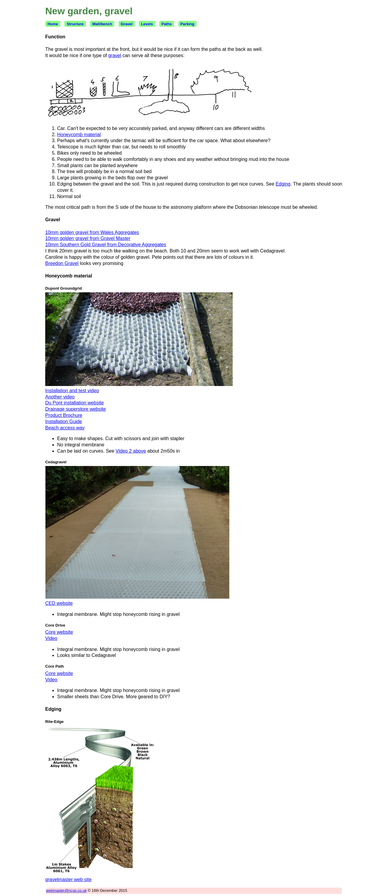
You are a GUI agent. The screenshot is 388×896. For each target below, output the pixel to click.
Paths (167, 24)
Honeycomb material (79, 134)
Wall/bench (102, 24)
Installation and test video (72, 390)
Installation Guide (63, 421)
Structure (75, 24)
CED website (59, 603)
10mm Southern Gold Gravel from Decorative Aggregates (105, 244)
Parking (187, 24)
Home (53, 24)
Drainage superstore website (75, 409)
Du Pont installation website (74, 402)
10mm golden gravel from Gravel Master (87, 238)
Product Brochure (63, 415)
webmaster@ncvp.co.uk (66, 890)
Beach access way (65, 427)
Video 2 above (131, 451)
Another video (60, 396)
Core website (59, 632)
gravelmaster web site (68, 879)
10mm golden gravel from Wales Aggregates (92, 232)
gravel (114, 55)
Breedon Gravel (62, 263)
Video (51, 638)
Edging (283, 183)
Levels (147, 24)
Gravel (126, 24)
